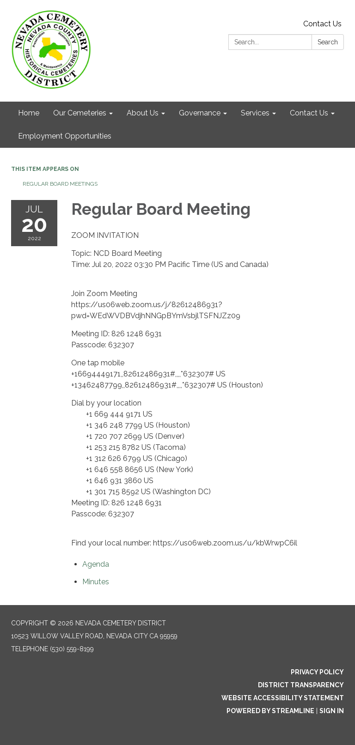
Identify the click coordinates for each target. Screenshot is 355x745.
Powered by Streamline (270, 711)
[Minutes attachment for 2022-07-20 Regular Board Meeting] (95, 581)
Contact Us (322, 23)
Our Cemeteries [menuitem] (79, 113)
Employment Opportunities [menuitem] (64, 136)
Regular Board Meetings (60, 184)
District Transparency (301, 685)
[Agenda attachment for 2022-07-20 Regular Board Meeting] (95, 564)
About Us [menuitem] (143, 113)
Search (328, 42)
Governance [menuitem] (199, 113)
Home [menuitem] (28, 113)
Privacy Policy (317, 672)
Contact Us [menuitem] (309, 113)
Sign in (331, 711)
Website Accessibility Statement (282, 698)
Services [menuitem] (255, 113)
